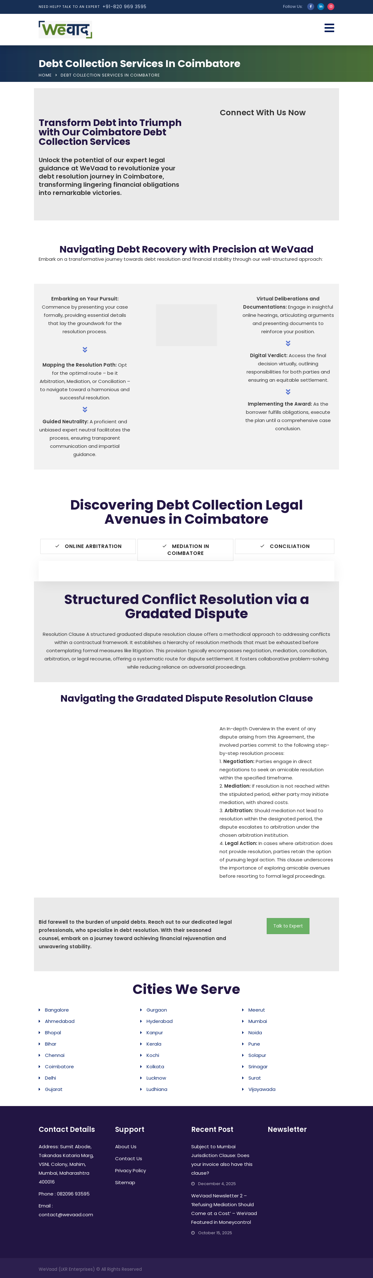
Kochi (153, 1055)
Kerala (154, 1044)
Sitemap (125, 1182)
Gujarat (54, 1089)
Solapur (257, 1055)
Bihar (50, 1044)
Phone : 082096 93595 (64, 1193)
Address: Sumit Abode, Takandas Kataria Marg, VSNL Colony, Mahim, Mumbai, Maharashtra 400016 (66, 1164)
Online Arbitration (88, 546)
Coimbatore (59, 1066)
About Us (125, 1146)
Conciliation (285, 546)
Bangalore (57, 1010)
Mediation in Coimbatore (185, 550)
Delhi (50, 1078)
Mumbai (257, 1021)
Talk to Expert (288, 926)
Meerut (256, 1010)
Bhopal (53, 1032)
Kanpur (155, 1032)
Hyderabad (160, 1021)
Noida (255, 1032)
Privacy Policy (130, 1170)
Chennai (54, 1055)
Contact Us (128, 1158)
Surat (254, 1078)
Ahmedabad (60, 1021)
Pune (254, 1044)
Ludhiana (157, 1089)
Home (45, 75)
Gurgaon (157, 1010)
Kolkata (155, 1066)
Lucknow (156, 1078)
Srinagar (258, 1066)
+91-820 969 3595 (125, 6)
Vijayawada (262, 1089)
